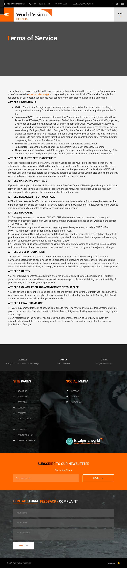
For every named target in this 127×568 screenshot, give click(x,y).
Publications (22, 419)
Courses (19, 413)
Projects (20, 397)
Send (23, 545)
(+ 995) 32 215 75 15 (39, 4)
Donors (19, 408)
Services (20, 402)
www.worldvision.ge (38, 94)
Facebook (73, 391)
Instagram (74, 402)
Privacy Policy (23, 435)
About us (20, 391)
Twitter (72, 397)
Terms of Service (24, 441)
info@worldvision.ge (14, 4)
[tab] (25, 501)
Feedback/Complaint (80, 4)
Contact (59, 4)
